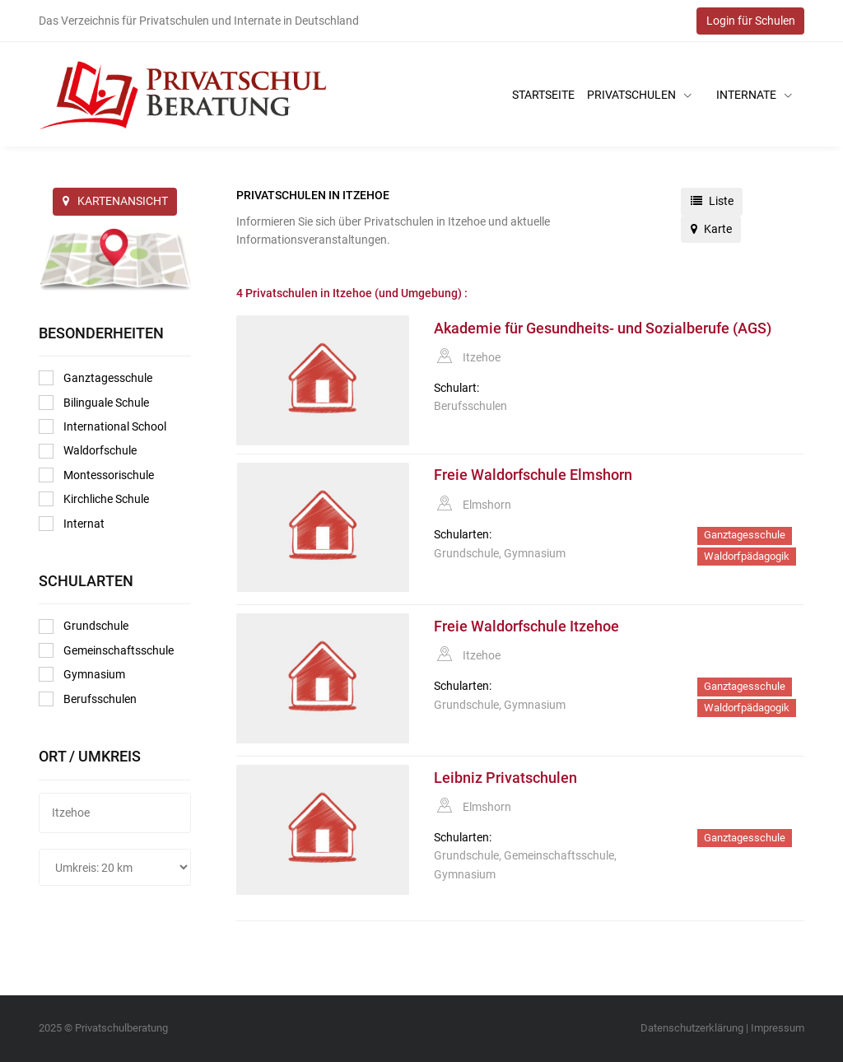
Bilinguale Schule (94, 402)
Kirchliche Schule (94, 498)
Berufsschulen (88, 699)
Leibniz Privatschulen (505, 778)
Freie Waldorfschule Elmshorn (533, 475)
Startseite (543, 94)
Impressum (777, 1028)
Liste (712, 200)
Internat (72, 523)
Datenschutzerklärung (691, 1028)
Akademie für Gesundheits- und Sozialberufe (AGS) (602, 328)
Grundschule (83, 626)
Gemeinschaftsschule (106, 650)
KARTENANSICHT (115, 200)
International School (102, 426)
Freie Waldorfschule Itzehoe (526, 626)
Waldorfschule (88, 451)
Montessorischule (96, 475)
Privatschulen (639, 94)
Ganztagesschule (95, 377)
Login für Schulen (750, 20)
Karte (711, 228)
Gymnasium (82, 674)
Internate (754, 94)
